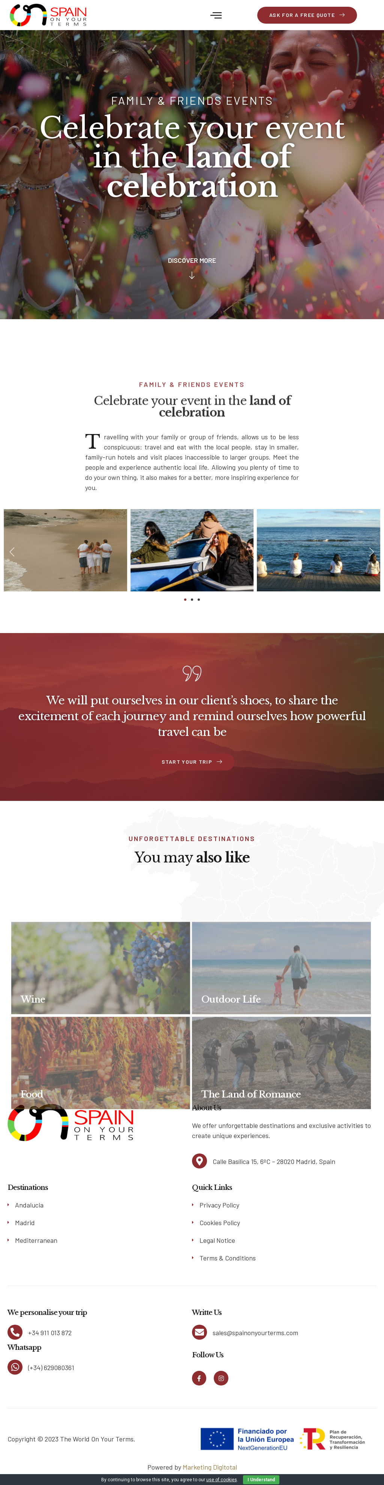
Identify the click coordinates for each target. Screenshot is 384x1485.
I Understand (261, 1479)
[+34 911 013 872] (15, 1332)
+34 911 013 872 (50, 1332)
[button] (215, 15)
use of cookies (221, 1479)
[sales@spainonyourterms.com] (199, 1332)
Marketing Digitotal (210, 1467)
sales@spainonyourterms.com (255, 1332)
